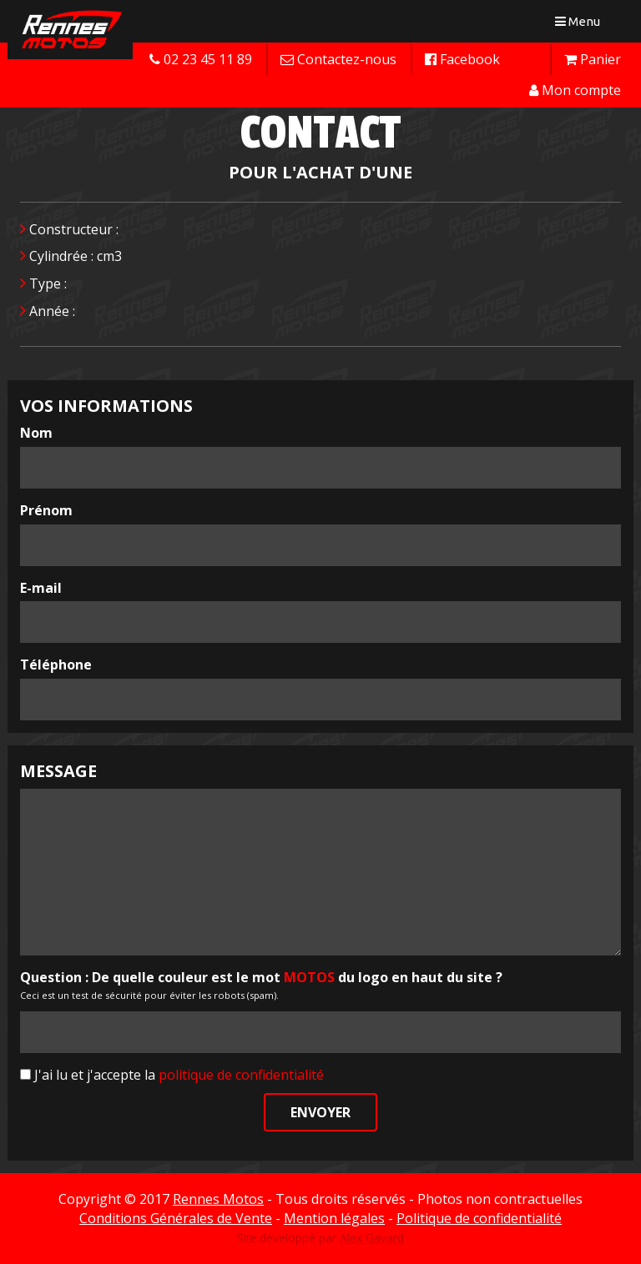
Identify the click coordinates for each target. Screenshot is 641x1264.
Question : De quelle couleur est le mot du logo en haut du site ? (261, 977)
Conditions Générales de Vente (175, 1218)
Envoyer (320, 1112)
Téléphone (56, 664)
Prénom (46, 510)
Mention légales (334, 1218)
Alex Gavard (372, 1238)
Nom (36, 433)
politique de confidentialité (241, 1075)
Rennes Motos (218, 1199)
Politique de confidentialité (479, 1218)
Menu (581, 24)
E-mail (41, 588)
